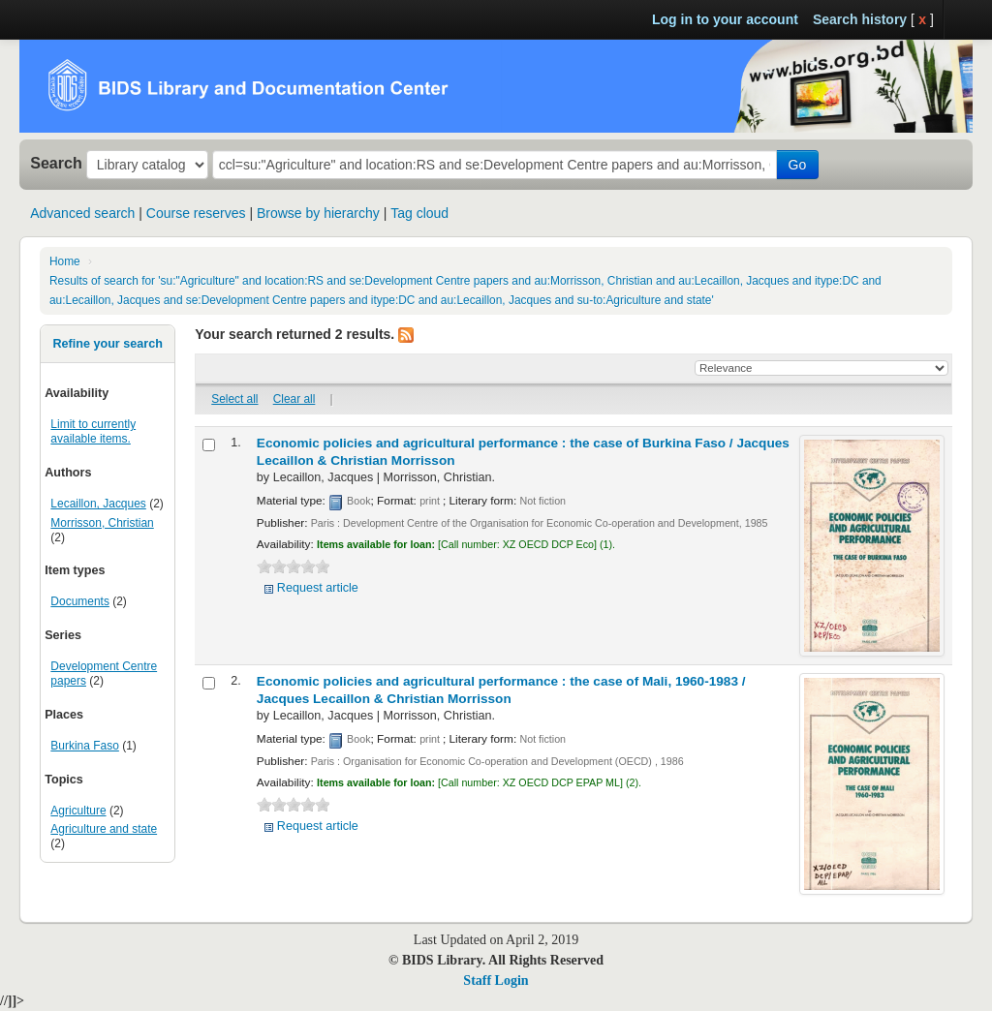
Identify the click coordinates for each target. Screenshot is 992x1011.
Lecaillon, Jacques (97, 503)
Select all (234, 399)
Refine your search (107, 344)
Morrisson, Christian (101, 523)
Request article (317, 588)
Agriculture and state (103, 829)
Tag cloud (419, 213)
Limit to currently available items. (93, 431)
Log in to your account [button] (725, 19)
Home (64, 261)
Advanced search (82, 213)
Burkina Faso (84, 745)
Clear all (294, 399)
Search (56, 162)
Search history (860, 19)
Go (798, 164)
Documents (79, 601)
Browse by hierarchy (318, 213)
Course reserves (196, 213)
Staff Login (495, 980)
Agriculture (78, 810)
